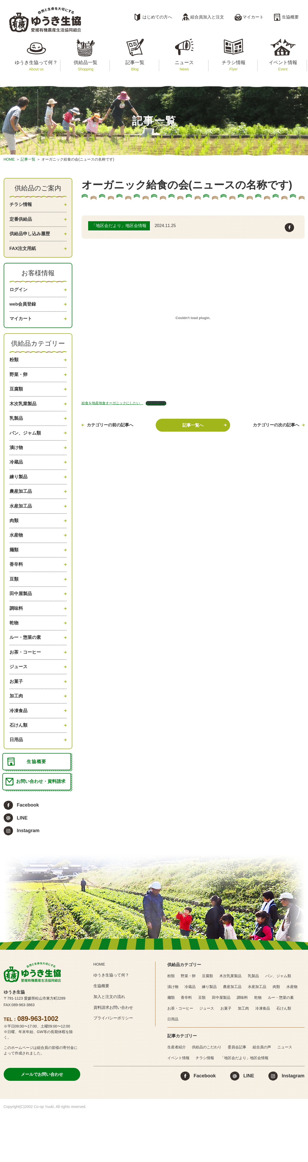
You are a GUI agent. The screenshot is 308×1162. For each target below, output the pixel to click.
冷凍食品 (19, 751)
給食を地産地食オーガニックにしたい (112, 403)
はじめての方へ (157, 17)
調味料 (17, 640)
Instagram (28, 880)
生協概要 (290, 17)
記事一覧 (135, 65)
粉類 (14, 369)
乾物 (14, 656)
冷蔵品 (17, 481)
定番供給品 (21, 221)
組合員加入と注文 (207, 17)
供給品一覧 (86, 65)
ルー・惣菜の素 (26, 672)
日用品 (17, 783)
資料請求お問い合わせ (114, 1056)
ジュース (19, 704)
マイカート (253, 17)
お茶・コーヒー (26, 688)
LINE (22, 867)
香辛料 (17, 592)
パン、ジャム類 (26, 449)
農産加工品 (21, 512)
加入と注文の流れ (110, 1046)
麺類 (14, 576)
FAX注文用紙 (24, 252)
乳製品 (17, 433)
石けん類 (19, 767)
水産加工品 (21, 529)
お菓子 (17, 720)
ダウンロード (156, 403)
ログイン (19, 295)
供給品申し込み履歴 (31, 237)
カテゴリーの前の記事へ (110, 425)
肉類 (14, 544)
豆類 (14, 608)
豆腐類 (17, 401)
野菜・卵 (19, 385)
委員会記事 (237, 1097)
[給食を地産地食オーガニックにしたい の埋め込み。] (193, 318)
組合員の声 (262, 1097)
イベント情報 (283, 65)
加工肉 (17, 736)
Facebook (28, 854)
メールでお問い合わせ (42, 1123)
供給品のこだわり (206, 1097)
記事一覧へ (192, 425)
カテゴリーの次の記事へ (276, 425)
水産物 (17, 560)
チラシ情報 (233, 65)
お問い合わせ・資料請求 (42, 830)
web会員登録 (24, 311)
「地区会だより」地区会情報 (244, 1107)
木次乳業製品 (24, 417)
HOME (9, 159)
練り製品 (19, 497)
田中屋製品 (21, 624)
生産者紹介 (176, 1097)
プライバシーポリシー (114, 1067)
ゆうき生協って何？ (36, 65)
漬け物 (17, 465)
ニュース (184, 65)
